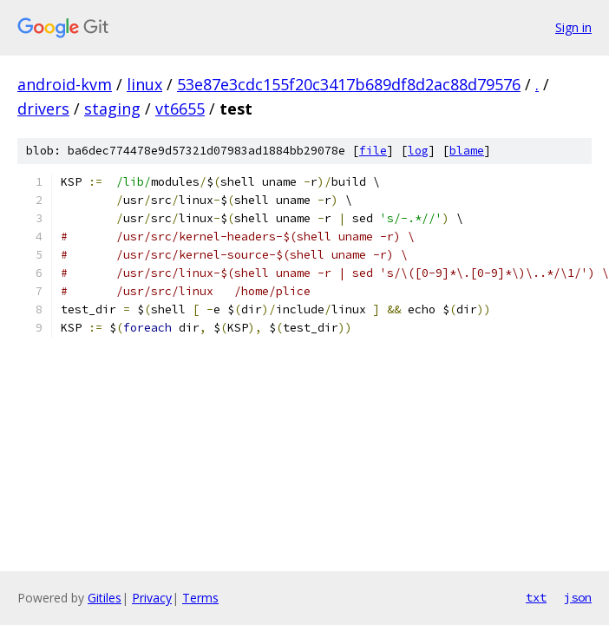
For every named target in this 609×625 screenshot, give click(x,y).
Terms (200, 597)
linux (144, 84)
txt (536, 597)
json (578, 597)
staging (112, 108)
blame (466, 150)
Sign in (573, 27)
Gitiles (104, 597)
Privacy (152, 597)
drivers (43, 108)
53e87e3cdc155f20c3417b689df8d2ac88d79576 (349, 84)
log (418, 150)
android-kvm (64, 84)
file (373, 150)
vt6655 (180, 108)
